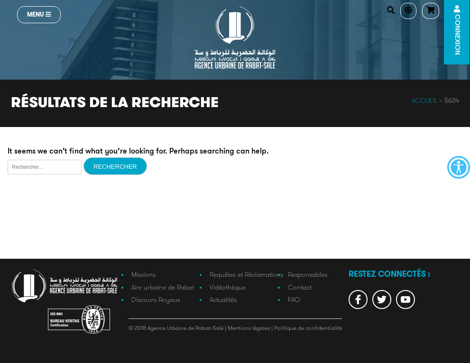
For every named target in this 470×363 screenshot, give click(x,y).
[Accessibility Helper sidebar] (458, 167)
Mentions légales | (251, 328)
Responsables (307, 274)
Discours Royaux (155, 299)
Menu (39, 14)
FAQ (294, 299)
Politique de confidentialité (308, 328)
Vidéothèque (228, 287)
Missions (143, 274)
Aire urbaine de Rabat (162, 287)
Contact (300, 287)
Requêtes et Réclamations (246, 274)
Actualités (223, 299)
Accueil (424, 100)
